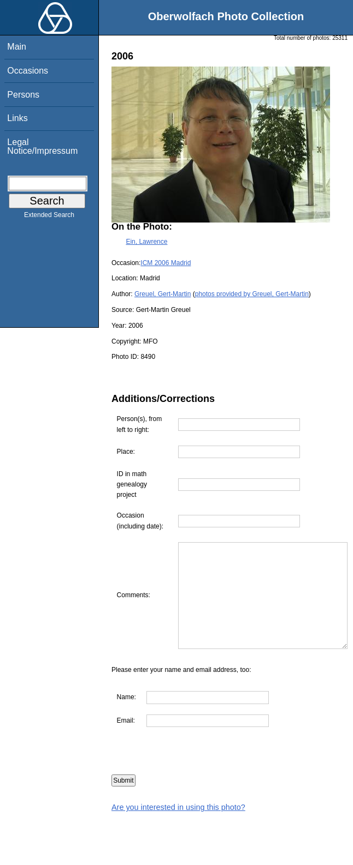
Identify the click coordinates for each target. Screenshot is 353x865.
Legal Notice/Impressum (42, 146)
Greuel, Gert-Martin (162, 294)
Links (17, 118)
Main (16, 46)
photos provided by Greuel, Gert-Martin (252, 294)
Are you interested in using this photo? (178, 828)
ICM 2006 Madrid (165, 263)
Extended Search (49, 217)
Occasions (27, 70)
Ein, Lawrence (146, 241)
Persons (23, 94)
